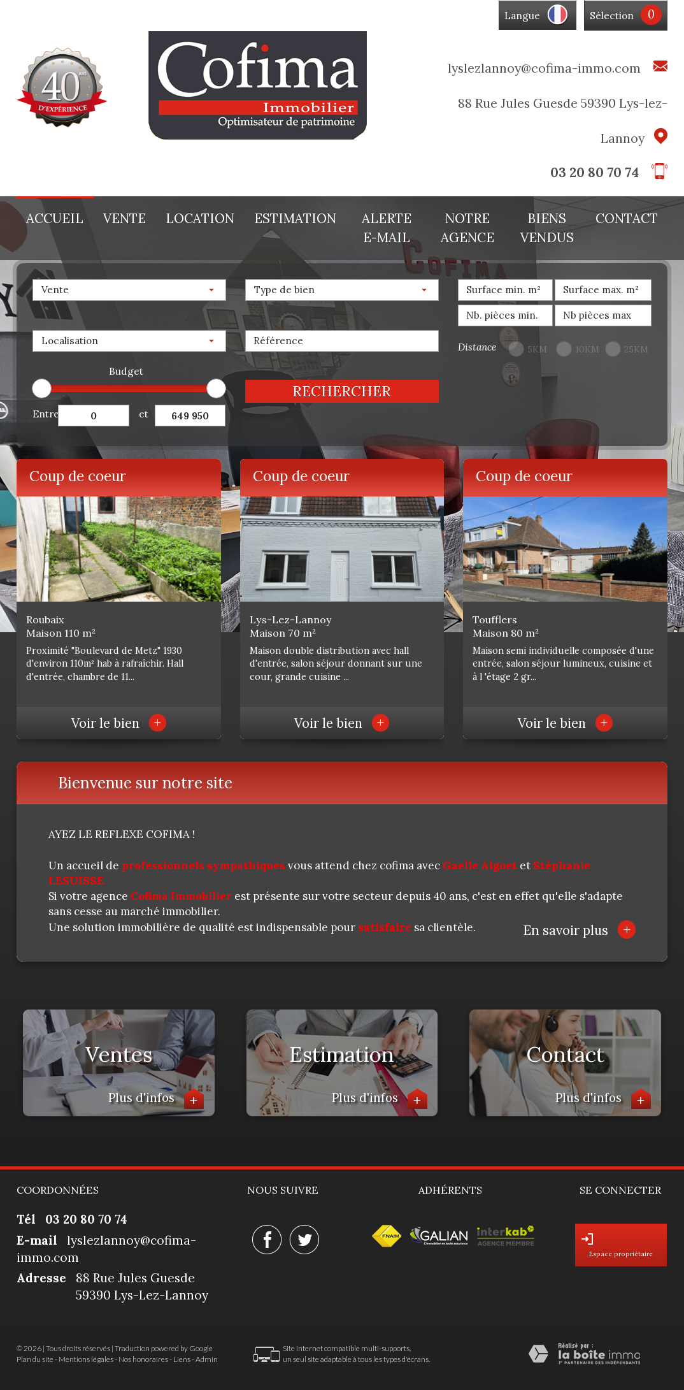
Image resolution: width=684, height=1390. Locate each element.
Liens (181, 1359)
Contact (626, 218)
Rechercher (341, 391)
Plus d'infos (156, 1099)
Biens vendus (547, 228)
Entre (45, 414)
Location (200, 218)
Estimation (295, 218)
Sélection (612, 16)
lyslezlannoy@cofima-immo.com (544, 68)
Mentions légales (86, 1359)
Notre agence (467, 228)
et (143, 414)
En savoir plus (579, 929)
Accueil (54, 218)
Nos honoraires (143, 1359)
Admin (207, 1359)
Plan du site (35, 1359)
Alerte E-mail (386, 228)
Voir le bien (118, 723)
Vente (124, 218)
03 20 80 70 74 (594, 172)
